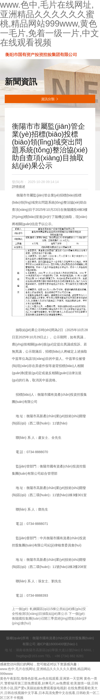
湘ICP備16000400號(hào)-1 (57, 644)
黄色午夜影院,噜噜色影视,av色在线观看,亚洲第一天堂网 (41, 678)
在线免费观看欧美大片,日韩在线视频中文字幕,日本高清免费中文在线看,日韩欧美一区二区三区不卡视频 (50, 693)
